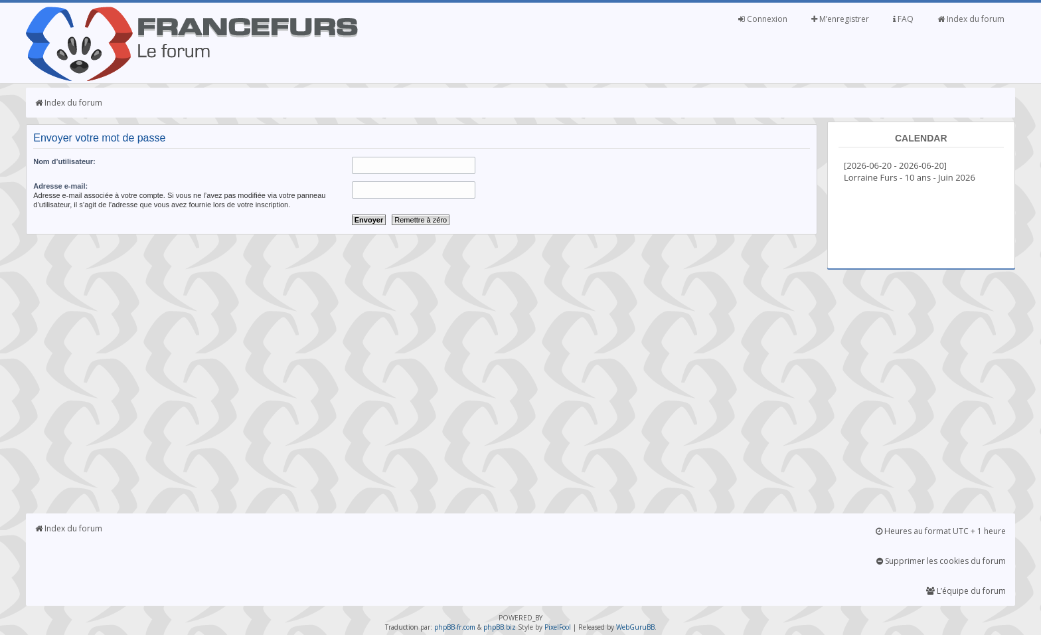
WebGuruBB (635, 627)
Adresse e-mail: (60, 186)
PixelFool (557, 627)
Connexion (762, 19)
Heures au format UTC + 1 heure (941, 531)
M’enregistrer (840, 19)
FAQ (903, 19)
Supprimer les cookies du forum (941, 561)
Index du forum (970, 19)
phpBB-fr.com (454, 627)
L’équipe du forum (966, 590)
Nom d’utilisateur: (64, 161)
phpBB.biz (499, 627)
